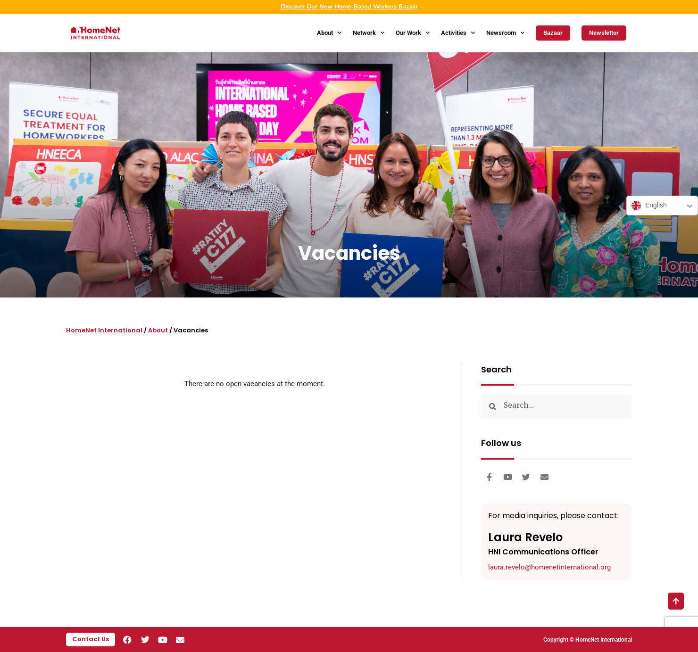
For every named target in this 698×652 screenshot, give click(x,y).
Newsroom (505, 33)
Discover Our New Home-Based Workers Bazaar (349, 6)
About (329, 33)
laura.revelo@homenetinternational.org (549, 567)
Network (368, 33)
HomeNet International (104, 330)
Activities (458, 33)
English (649, 205)
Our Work (413, 33)
